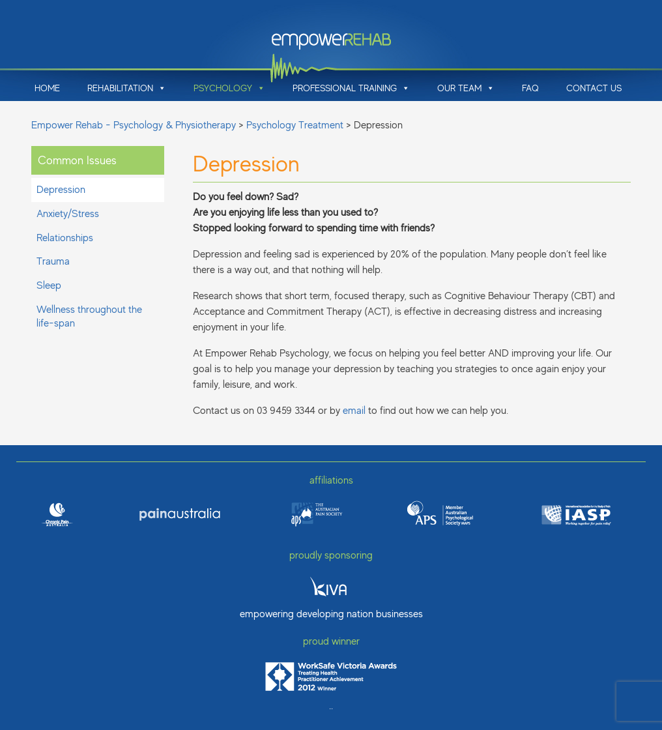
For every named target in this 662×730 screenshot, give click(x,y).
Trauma (53, 261)
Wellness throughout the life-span (89, 316)
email (354, 410)
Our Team (466, 88)
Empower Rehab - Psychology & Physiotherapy (133, 125)
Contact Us (594, 88)
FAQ (530, 88)
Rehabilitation (126, 88)
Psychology (229, 88)
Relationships (64, 238)
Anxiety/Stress (67, 214)
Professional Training (351, 88)
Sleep (48, 285)
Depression (60, 190)
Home (47, 88)
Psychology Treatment (294, 125)
